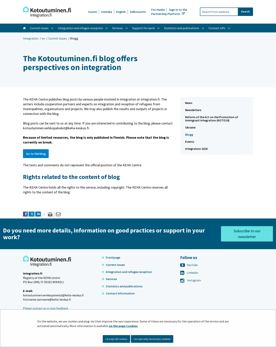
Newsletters (193, 110)
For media (158, 10)
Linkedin (189, 272)
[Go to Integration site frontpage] (47, 11)
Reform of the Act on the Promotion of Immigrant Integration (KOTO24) (211, 118)
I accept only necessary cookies (152, 339)
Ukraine (190, 127)
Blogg (189, 134)
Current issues (57, 38)
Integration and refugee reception (127, 272)
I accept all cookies (116, 339)
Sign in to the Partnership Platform (169, 12)
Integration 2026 (196, 149)
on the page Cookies (123, 326)
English (121, 12)
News (188, 103)
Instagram (190, 280)
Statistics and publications (122, 286)
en (43, 38)
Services (109, 279)
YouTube (189, 265)
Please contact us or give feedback (45, 308)
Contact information (118, 293)
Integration (31, 38)
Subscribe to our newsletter (247, 233)
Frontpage (111, 257)
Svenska (106, 12)
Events (189, 141)
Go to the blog (36, 154)
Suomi (92, 12)
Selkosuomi (138, 12)
